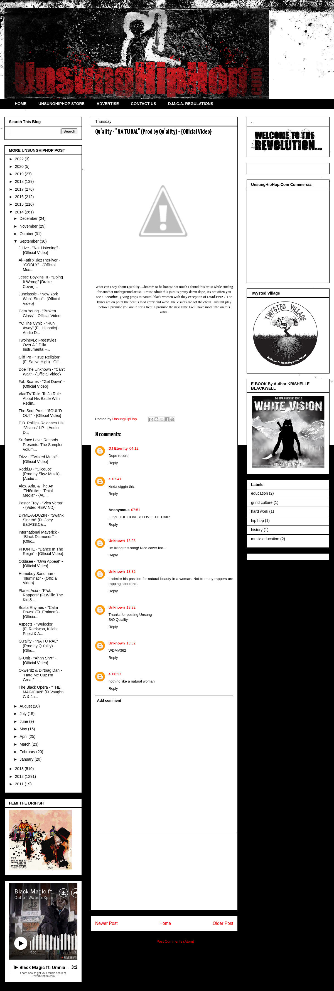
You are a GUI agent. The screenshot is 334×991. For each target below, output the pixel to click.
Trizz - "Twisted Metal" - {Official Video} (39, 459)
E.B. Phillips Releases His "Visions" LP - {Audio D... (41, 428)
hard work (259, 511)
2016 (20, 197)
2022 (20, 159)
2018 (20, 181)
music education (265, 539)
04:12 (134, 448)
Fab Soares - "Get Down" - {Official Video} (42, 384)
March (25, 744)
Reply (113, 463)
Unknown (117, 541)
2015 (20, 204)
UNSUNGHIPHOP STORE (61, 103)
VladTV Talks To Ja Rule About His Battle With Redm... (40, 398)
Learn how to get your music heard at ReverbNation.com (43, 975)
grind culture (261, 502)
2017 (20, 189)
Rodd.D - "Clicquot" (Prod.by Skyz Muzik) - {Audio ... (40, 474)
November (28, 226)
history (256, 529)
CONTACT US (143, 103)
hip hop (257, 520)
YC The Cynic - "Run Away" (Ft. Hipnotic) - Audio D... (39, 328)
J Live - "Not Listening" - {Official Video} (39, 250)
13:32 (131, 571)
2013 (20, 768)
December (28, 218)
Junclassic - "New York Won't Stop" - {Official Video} (39, 299)
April (23, 736)
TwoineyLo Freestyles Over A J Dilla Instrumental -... (37, 345)
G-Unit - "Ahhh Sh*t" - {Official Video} (37, 660)
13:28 (131, 541)
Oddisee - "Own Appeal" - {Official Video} (41, 563)
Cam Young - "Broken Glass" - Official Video (39, 313)
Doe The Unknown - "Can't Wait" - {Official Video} (42, 371)
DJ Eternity (118, 448)
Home (165, 923)
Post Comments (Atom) (175, 941)
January (27, 759)
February (27, 752)
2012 (20, 776)
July (23, 713)
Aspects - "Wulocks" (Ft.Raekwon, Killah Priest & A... (38, 629)
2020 (20, 166)
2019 (20, 174)
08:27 (116, 674)
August (26, 706)
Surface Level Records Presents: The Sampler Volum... (41, 445)
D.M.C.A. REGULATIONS (190, 103)
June (24, 721)
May (23, 729)
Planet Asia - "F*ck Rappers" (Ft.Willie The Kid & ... (41, 595)
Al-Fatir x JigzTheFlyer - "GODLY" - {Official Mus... (39, 265)
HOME (20, 103)
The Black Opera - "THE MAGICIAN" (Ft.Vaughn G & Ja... (41, 692)
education (259, 493)
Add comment (109, 700)
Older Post (223, 923)
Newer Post (106, 923)
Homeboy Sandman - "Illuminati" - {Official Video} (38, 578)
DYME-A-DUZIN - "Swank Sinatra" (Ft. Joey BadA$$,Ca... (41, 520)
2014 (20, 212)
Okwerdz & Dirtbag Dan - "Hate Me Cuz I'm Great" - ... (40, 675)
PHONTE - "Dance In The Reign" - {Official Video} (41, 551)
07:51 (135, 510)
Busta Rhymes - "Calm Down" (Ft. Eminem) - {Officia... (39, 612)
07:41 (116, 479)
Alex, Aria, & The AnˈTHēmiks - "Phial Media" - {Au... (36, 491)
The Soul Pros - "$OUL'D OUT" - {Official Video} (40, 413)
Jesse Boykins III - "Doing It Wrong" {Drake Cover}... (41, 282)
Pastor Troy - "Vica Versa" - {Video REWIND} (41, 505)
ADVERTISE (108, 103)
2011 (20, 784)
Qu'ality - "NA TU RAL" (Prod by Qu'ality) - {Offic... (38, 646)
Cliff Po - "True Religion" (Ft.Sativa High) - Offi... (41, 359)
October (27, 233)
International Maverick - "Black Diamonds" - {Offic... (39, 537)
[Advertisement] (164, 871)
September (29, 241)
